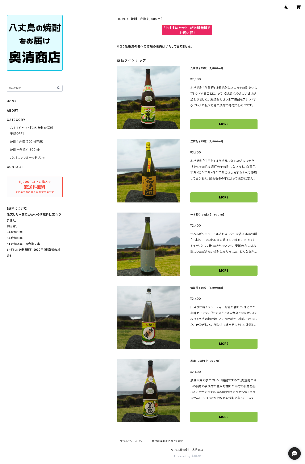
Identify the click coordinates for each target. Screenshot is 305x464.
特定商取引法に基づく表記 (167, 441)
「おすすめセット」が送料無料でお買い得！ (187, 30)
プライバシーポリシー (132, 441)
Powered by (187, 456)
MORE (224, 124)
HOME (121, 19)
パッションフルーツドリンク (27, 157)
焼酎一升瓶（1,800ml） (25, 149)
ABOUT (12, 110)
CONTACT (15, 167)
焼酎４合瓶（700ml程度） (27, 141)
